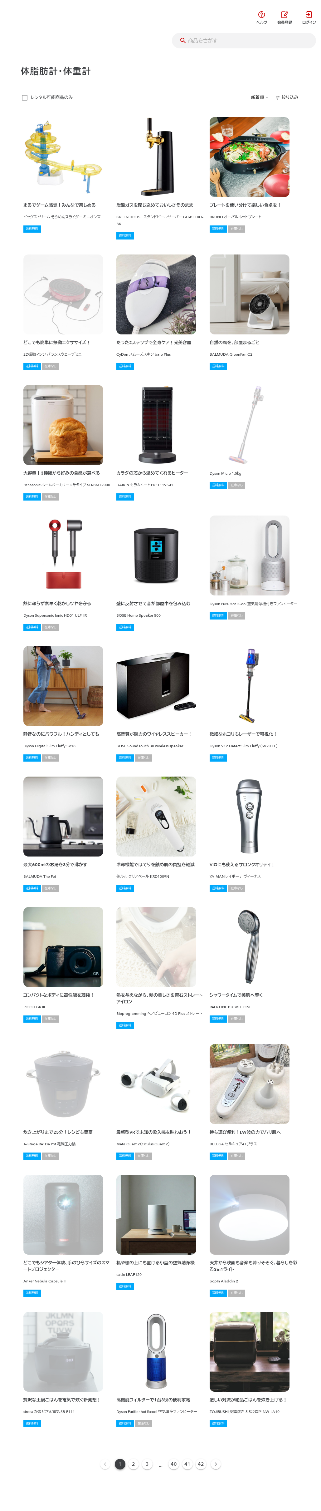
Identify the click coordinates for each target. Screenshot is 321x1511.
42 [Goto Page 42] (201, 1464)
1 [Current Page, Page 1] (120, 1464)
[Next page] (216, 1464)
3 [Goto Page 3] (147, 1464)
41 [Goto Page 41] (187, 1464)
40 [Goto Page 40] (174, 1464)
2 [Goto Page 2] (133, 1464)
